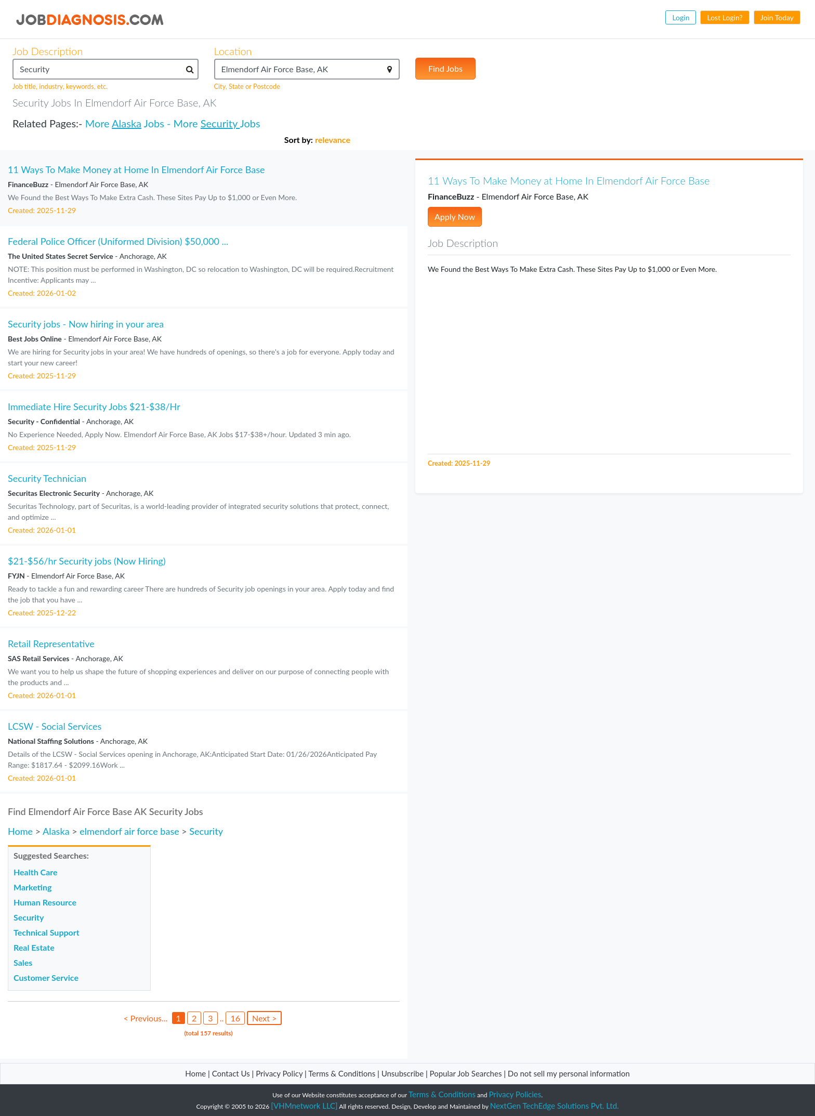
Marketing (32, 887)
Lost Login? (724, 17)
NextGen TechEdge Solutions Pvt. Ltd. (554, 1105)
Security (220, 123)
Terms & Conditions (342, 1073)
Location (233, 51)
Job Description (47, 51)
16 (235, 1018)
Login (680, 17)
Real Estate (34, 947)
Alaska (126, 123)
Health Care (36, 872)
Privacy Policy (279, 1073)
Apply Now (455, 216)
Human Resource (45, 902)
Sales (23, 962)
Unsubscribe (403, 1073)
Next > (264, 1018)
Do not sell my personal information (569, 1073)
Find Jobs (445, 68)
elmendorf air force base (129, 831)
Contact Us (231, 1073)
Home (20, 831)
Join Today (777, 17)
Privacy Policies (515, 1094)
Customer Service (46, 977)
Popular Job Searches (466, 1073)
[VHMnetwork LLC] (304, 1105)
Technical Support (47, 932)
